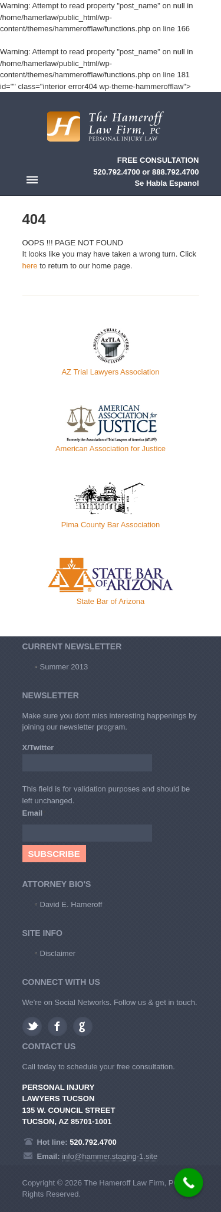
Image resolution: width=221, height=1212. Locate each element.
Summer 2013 (64, 666)
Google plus (83, 1026)
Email (34, 813)
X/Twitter (38, 747)
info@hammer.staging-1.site (109, 1156)
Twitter (32, 1026)
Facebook (57, 1026)
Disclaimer (58, 953)
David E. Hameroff (71, 904)
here (30, 265)
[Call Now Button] (188, 1182)
